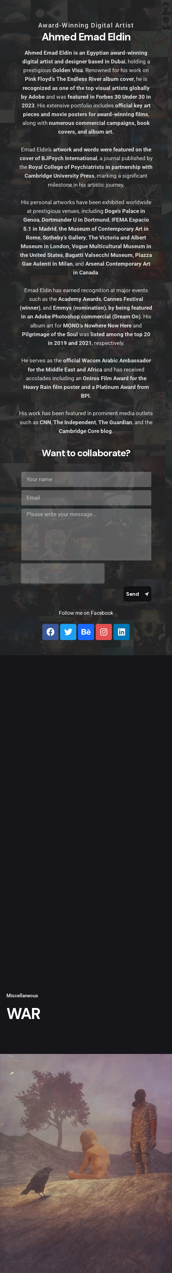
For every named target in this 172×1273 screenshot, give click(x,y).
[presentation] (62, 573)
